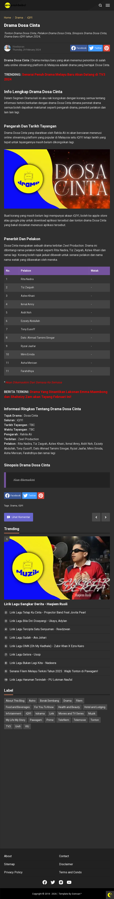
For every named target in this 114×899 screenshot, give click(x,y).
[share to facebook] (79, 48)
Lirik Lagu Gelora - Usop (25, 654)
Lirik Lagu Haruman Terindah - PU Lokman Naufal (41, 679)
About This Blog (15, 700)
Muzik (91, 713)
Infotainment (13, 713)
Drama (13, 505)
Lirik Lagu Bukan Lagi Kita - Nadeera (33, 663)
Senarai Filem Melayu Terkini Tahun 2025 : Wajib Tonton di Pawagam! (54, 671)
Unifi (18, 726)
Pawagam (36, 720)
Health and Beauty (69, 707)
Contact (64, 856)
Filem (79, 700)
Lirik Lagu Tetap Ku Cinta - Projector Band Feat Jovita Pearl (48, 612)
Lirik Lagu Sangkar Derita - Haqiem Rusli (35, 604)
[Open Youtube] (69, 882)
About (8, 856)
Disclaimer (66, 864)
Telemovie (80, 720)
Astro (32, 700)
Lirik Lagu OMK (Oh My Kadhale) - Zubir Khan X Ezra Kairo (47, 646)
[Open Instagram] (61, 882)
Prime (50, 720)
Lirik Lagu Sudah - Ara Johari (28, 637)
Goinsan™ (77, 894)
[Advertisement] (57, 760)
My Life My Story (15, 720)
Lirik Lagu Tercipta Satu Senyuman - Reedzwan (40, 629)
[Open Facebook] (44, 882)
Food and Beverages (18, 707)
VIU (27, 726)
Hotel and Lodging (94, 707)
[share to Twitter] (95, 48)
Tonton (95, 720)
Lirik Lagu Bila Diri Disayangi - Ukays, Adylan (38, 621)
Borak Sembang (49, 700)
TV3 (8, 726)
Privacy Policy (13, 872)
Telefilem (63, 720)
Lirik (51, 713)
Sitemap (9, 864)
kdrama (40, 713)
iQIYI (20, 505)
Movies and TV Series (71, 713)
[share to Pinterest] (106, 48)
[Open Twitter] (53, 882)
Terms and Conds (70, 872)
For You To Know (44, 707)
